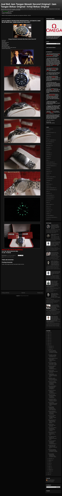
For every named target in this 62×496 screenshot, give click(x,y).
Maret (49, 467)
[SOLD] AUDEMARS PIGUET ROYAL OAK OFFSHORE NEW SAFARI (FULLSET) (55, 254)
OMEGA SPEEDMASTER (50, 189)
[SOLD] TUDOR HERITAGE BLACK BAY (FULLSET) (53, 371)
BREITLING (48, 145)
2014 (49, 472)
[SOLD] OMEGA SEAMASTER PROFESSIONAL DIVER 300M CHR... (52, 408)
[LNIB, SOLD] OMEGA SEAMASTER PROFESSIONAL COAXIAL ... (52, 429)
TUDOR (47, 211)
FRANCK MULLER (49, 162)
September (50, 458)
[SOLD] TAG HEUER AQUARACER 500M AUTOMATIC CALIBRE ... (52, 352)
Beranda (23, 292)
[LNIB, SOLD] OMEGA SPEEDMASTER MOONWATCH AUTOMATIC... (52, 387)
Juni (49, 463)
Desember (50, 346)
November (50, 347)
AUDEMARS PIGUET (50, 132)
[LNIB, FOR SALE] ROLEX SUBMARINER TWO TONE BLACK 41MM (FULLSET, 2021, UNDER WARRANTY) (55, 263)
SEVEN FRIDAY (49, 204)
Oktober (50, 349)
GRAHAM (48, 167)
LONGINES (48, 180)
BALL (47, 138)
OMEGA (47, 186)
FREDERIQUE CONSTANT (51, 163)
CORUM (47, 156)
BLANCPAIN (48, 143)
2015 (49, 344)
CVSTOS (48, 158)
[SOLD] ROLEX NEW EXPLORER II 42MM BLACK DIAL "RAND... (52, 363)
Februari (50, 469)
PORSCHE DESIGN (49, 197)
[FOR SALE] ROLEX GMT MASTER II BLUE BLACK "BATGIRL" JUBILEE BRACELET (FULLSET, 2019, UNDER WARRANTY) (53, 244)
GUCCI (47, 169)
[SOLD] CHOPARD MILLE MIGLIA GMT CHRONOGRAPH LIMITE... (52, 360)
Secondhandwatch (50, 480)
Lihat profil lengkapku (50, 481)
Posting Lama (40, 292)
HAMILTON (48, 171)
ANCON (47, 130)
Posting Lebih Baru (5, 292)
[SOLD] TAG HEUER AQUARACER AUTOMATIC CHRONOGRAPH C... (52, 367)
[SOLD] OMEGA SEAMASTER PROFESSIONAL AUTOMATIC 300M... (52, 455)
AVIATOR (48, 134)
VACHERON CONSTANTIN (51, 217)
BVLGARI (48, 147)
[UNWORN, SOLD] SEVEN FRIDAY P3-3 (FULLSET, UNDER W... (53, 379)
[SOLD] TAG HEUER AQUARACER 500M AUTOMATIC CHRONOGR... (52, 383)
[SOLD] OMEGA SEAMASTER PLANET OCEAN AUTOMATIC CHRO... (52, 404)
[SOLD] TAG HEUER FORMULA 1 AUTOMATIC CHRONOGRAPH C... (52, 392)
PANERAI (48, 193)
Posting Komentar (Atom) (24, 295)
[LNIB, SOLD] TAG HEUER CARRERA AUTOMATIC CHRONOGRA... (52, 396)
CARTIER (48, 149)
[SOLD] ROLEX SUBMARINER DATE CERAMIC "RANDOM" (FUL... (52, 375)
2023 (49, 332)
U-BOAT (47, 213)
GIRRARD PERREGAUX (50, 165)
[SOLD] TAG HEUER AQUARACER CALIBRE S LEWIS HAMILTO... (52, 417)
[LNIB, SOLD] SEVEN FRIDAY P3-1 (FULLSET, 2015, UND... (52, 433)
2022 (49, 334)
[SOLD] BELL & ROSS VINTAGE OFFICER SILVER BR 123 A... (52, 355)
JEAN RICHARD (49, 178)
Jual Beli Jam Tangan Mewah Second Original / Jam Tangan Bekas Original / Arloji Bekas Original (28, 5)
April (49, 466)
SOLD (47, 206)
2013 (49, 474)
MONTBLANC (48, 184)
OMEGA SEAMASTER (50, 187)
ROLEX (47, 200)
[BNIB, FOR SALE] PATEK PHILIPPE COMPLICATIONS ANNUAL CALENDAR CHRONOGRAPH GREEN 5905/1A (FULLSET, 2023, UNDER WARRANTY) (52, 284)
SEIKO (47, 202)
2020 (49, 337)
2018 (49, 340)
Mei (49, 464)
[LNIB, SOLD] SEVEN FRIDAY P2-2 (55, 235)
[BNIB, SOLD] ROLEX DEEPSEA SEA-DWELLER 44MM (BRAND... (52, 421)
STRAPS (47, 208)
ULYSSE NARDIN (49, 215)
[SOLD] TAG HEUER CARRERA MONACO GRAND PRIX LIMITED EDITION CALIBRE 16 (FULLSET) (55, 226)
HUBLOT (48, 173)
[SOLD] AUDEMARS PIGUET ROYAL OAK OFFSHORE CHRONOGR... (52, 413)
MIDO (47, 182)
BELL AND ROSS (49, 141)
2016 (49, 343)
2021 (49, 335)
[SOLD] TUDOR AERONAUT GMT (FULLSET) (51, 425)
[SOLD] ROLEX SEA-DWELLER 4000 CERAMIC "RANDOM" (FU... (52, 446)
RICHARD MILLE (49, 198)
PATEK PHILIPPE (49, 195)
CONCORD (48, 154)
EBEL (47, 160)
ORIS (47, 191)
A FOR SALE (48, 128)
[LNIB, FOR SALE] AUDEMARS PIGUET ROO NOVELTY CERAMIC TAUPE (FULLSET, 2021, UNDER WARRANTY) (53, 296)
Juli (49, 461)
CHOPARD (48, 152)
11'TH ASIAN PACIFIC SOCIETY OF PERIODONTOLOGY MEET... (52, 438)
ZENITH (47, 219)
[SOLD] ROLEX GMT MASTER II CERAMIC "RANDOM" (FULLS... (52, 400)
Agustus (50, 460)
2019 (49, 338)
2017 (49, 341)
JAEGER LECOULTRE (50, 176)
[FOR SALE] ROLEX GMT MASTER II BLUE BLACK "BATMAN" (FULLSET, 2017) (55, 273)
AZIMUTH (48, 136)
